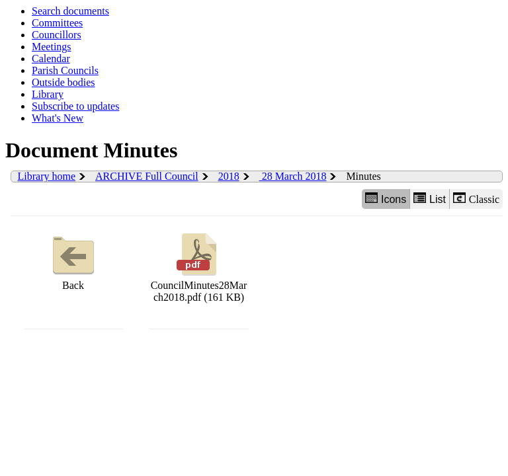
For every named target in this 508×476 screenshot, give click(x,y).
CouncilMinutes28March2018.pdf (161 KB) (199, 266)
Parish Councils (65, 70)
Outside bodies (63, 82)
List (429, 198)
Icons (385, 198)
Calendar (51, 58)
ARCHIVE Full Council (146, 176)
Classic (476, 198)
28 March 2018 (293, 176)
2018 (228, 176)
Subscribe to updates (75, 106)
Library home (47, 176)
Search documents (70, 11)
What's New (57, 118)
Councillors (56, 34)
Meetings (51, 46)
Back (73, 260)
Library (48, 94)
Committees (57, 22)
